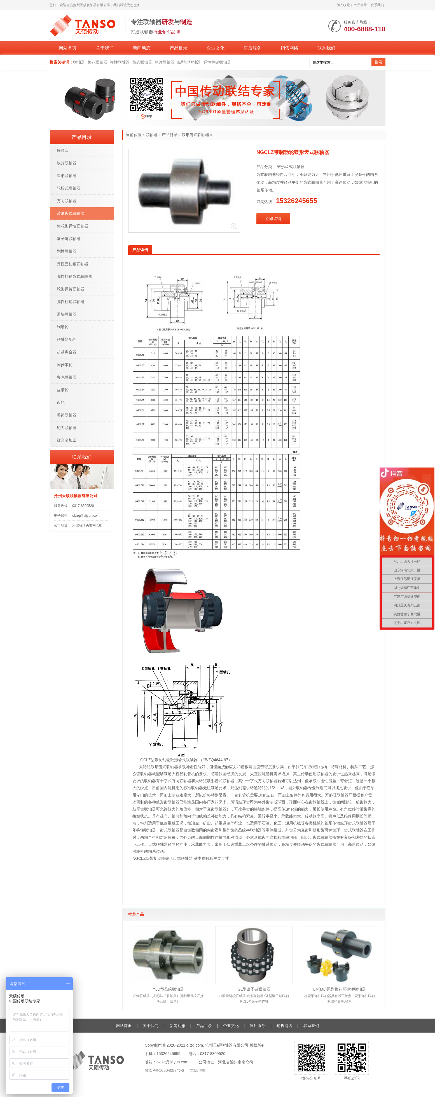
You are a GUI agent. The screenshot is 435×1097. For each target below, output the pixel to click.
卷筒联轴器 (66, 415)
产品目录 (360, 5)
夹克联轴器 (66, 377)
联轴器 (79, 62)
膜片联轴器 (164, 62)
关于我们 (105, 48)
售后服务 (252, 48)
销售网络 (289, 48)
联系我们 (377, 5)
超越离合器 (66, 352)
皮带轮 (63, 390)
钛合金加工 (66, 440)
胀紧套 (63, 150)
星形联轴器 (66, 175)
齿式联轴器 (142, 62)
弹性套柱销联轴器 (72, 264)
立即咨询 (273, 218)
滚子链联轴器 (68, 238)
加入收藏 (343, 5)
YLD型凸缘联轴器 (168, 989)
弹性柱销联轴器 (217, 62)
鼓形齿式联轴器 (195, 134)
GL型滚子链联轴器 (254, 989)
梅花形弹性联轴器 (72, 226)
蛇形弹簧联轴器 (70, 289)
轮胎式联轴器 (68, 188)
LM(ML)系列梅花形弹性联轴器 (339, 989)
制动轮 (63, 327)
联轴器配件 (66, 339)
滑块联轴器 (66, 314)
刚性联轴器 (66, 251)
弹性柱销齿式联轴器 (74, 276)
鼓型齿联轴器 (189, 62)
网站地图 (197, 1070)
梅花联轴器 (97, 62)
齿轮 (61, 402)
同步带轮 (64, 364)
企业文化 (215, 48)
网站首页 (68, 48)
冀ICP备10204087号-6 (165, 1070)
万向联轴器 (66, 201)
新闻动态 (142, 48)
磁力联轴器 (66, 427)
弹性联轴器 (120, 62)
